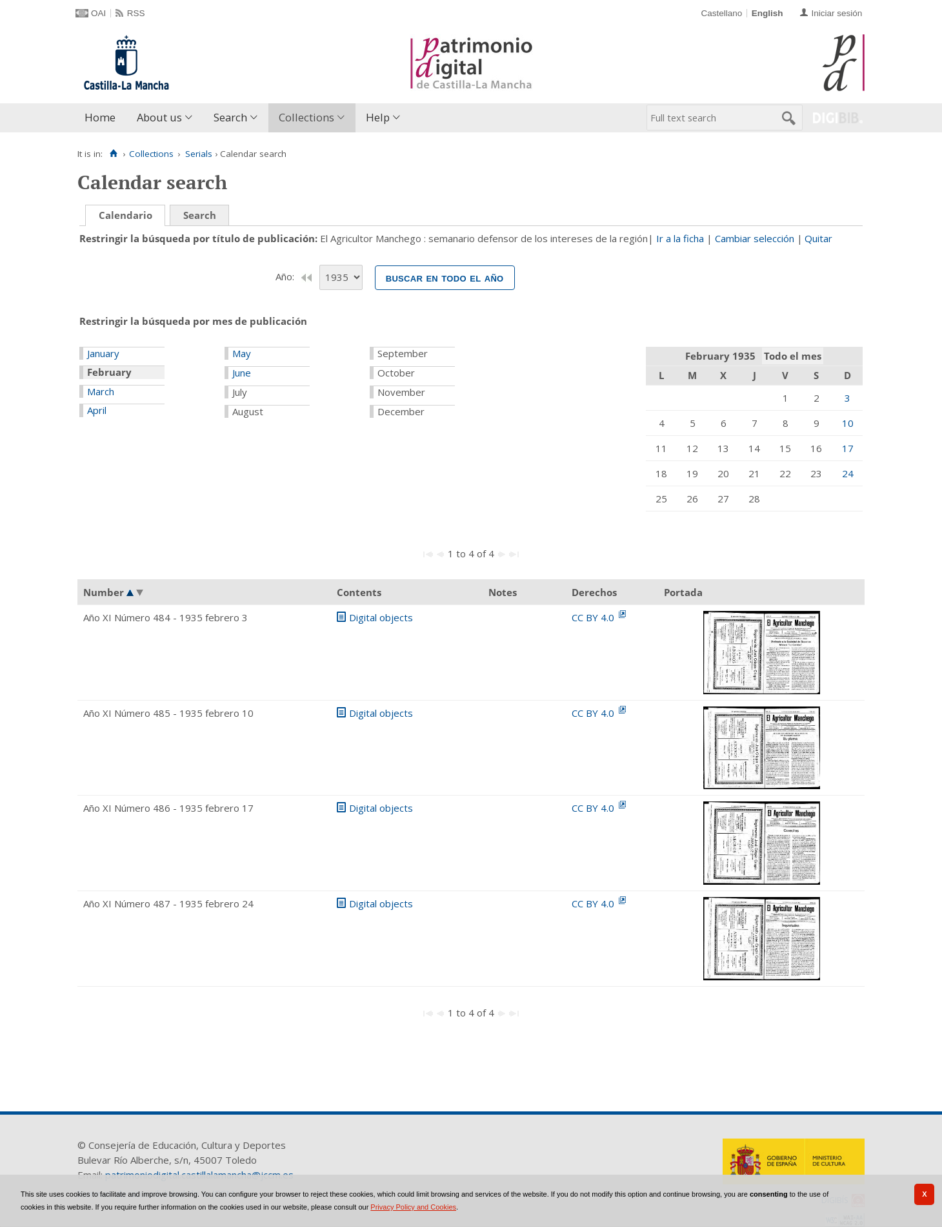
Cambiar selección (754, 238)
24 (848, 473)
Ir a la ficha (680, 238)
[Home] (113, 153)
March (100, 391)
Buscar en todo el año (445, 277)
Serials (198, 154)
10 (848, 423)
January (103, 353)
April (96, 410)
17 (848, 448)
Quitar (818, 238)
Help (378, 117)
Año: (286, 276)
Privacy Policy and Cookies (413, 1207)
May (241, 353)
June (241, 372)
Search (230, 117)
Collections (306, 117)
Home (100, 117)
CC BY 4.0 (594, 617)
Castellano (721, 13)
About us (159, 117)
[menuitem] (102, 117)
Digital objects (381, 617)
